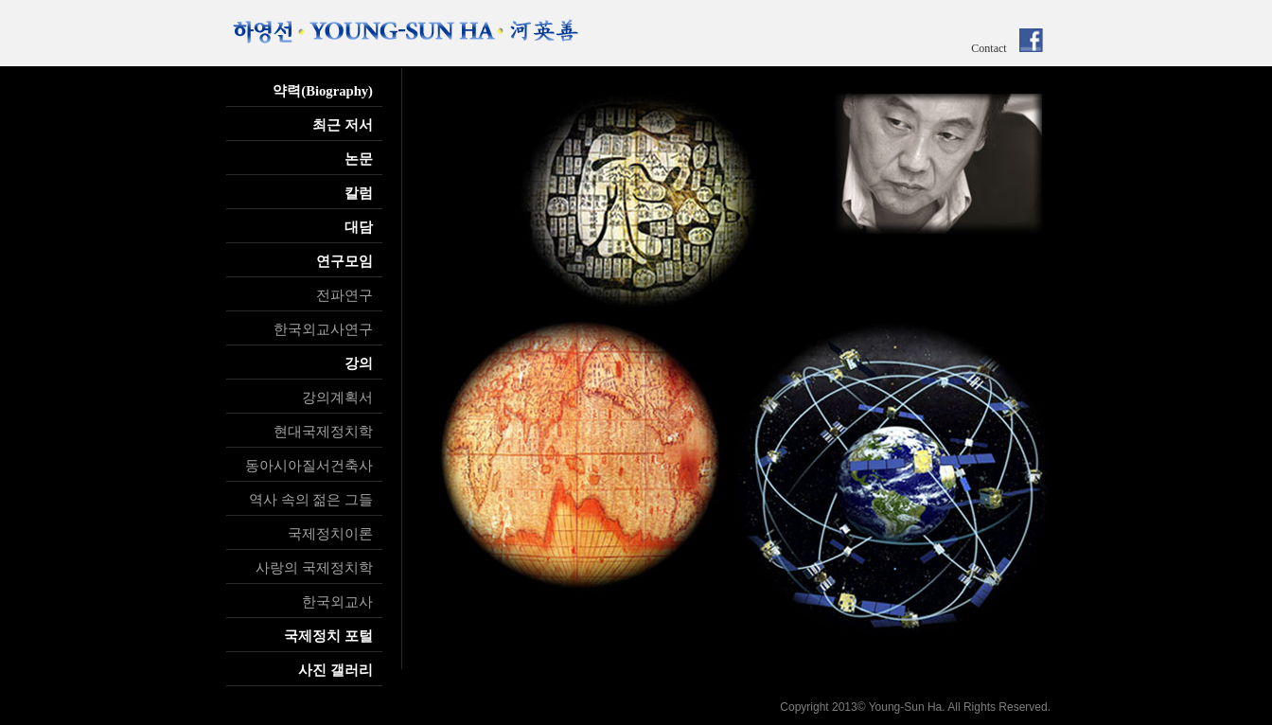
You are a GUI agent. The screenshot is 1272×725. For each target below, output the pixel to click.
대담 (358, 227)
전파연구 (344, 295)
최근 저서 (342, 125)
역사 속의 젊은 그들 (311, 499)
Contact (988, 48)
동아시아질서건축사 (309, 465)
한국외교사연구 (323, 329)
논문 (358, 159)
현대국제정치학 (323, 431)
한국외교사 (337, 602)
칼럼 (358, 193)
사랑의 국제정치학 (314, 567)
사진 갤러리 (335, 670)
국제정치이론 (330, 533)
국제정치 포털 (328, 636)
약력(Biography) (323, 90)
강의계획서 (337, 397)
